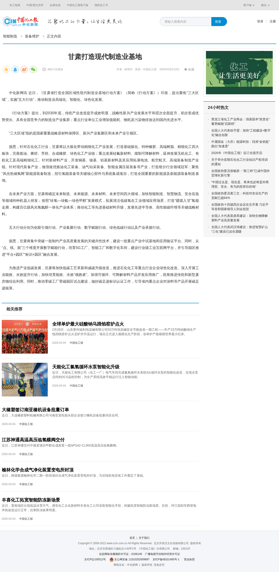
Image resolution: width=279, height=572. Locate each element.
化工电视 (14, 5)
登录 (260, 21)
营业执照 (189, 559)
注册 (273, 21)
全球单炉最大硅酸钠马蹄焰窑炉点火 (88, 323)
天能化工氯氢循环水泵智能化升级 (85, 366)
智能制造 (10, 36)
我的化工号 (101, 5)
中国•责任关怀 (34, 5)
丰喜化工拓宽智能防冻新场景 (31, 499)
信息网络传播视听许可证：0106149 (120, 554)
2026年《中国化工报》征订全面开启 (236, 153)
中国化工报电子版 (77, 5)
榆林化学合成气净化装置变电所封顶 (38, 469)
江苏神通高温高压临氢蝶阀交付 (33, 439)
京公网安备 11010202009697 (131, 559)
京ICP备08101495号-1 (166, 559)
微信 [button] (265, 5)
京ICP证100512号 (95, 559)
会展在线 (55, 5)
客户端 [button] (248, 5)
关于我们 (144, 537)
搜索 (218, 21)
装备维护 (32, 36)
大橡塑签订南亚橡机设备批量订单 (35, 409)
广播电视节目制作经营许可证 (162, 554)
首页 (132, 537)
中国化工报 (76, 342)
